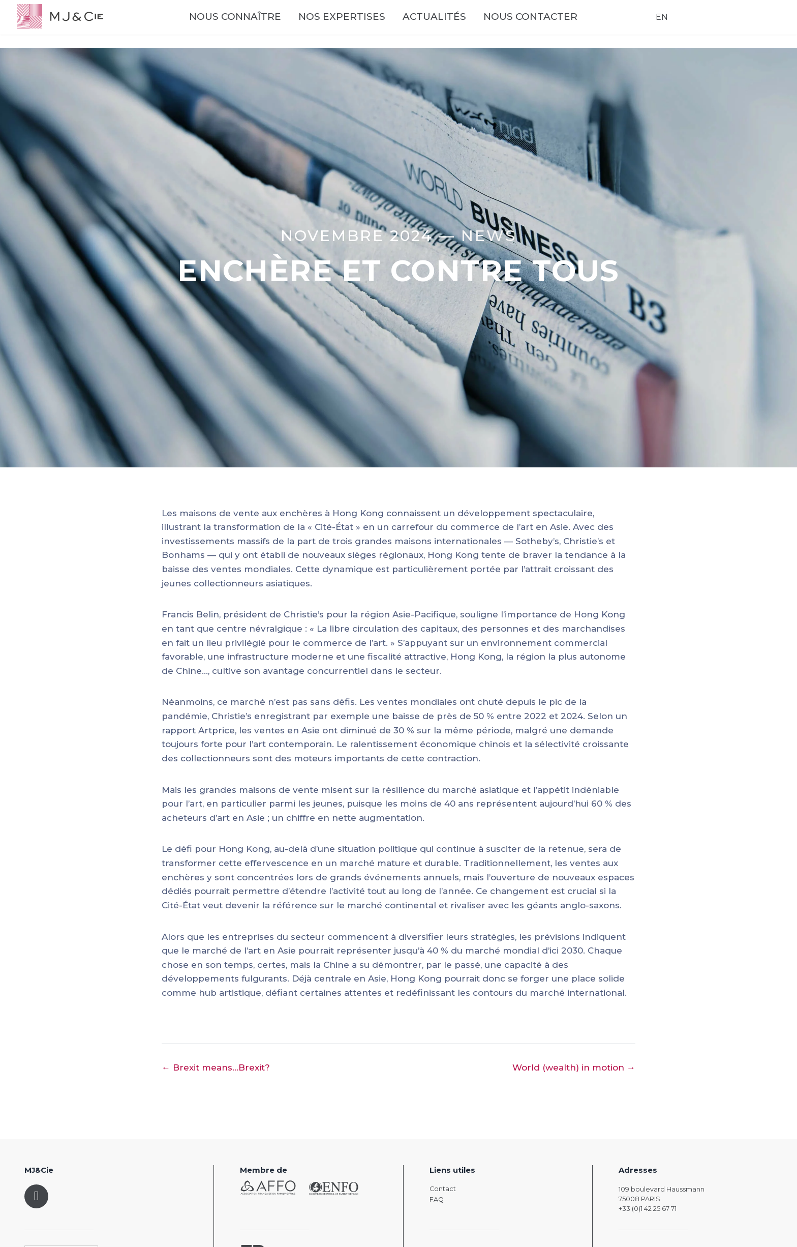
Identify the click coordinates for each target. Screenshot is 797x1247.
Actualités (463, 26)
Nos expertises (370, 26)
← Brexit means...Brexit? (216, 1067)
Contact (443, 1189)
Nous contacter (559, 26)
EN (655, 25)
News (488, 235)
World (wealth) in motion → (573, 1067)
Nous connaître (264, 26)
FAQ (437, 1199)
